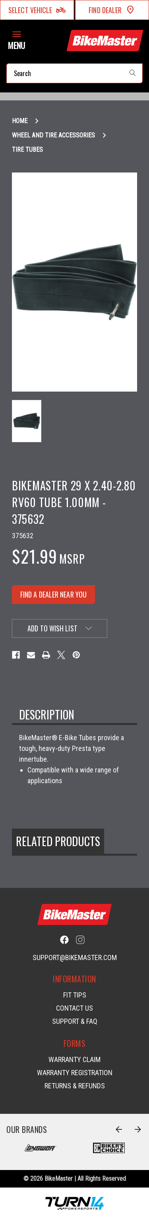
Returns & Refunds (75, 1086)
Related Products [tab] (58, 841)
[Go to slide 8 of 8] (119, 1129)
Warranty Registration (74, 1072)
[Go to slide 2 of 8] (138, 1129)
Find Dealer (112, 10)
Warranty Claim (74, 1059)
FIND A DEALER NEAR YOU (53, 594)
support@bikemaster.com (75, 957)
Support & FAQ (74, 1021)
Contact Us (74, 1008)
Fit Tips (74, 995)
